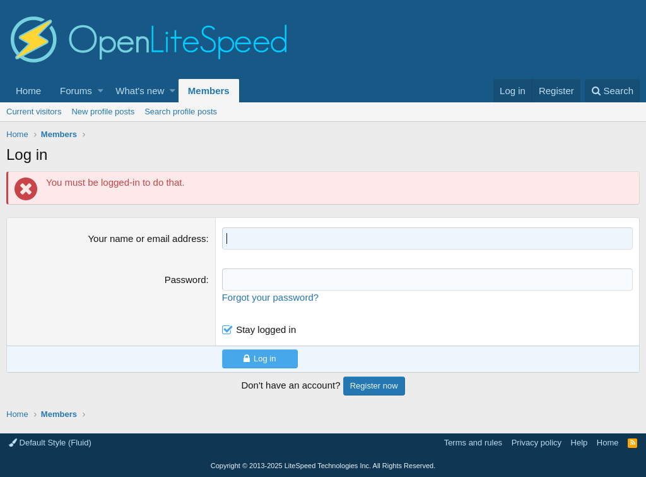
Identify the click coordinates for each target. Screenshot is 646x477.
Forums (76, 90)
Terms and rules (473, 442)
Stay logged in (266, 329)
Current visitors (33, 111)
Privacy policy (536, 442)
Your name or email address (147, 238)
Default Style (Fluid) (50, 442)
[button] (101, 90)
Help (579, 442)
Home (28, 90)
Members (209, 90)
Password (185, 279)
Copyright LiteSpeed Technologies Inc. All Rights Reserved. (323, 465)
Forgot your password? (270, 297)
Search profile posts (180, 111)
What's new (139, 90)
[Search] (612, 90)
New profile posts (102, 111)
